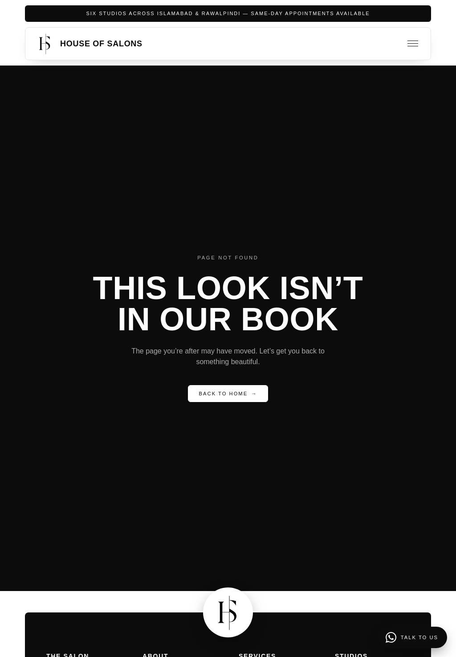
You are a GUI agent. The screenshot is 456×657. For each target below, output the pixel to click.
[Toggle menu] (413, 44)
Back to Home (228, 394)
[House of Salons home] (88, 43)
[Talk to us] (413, 637)
